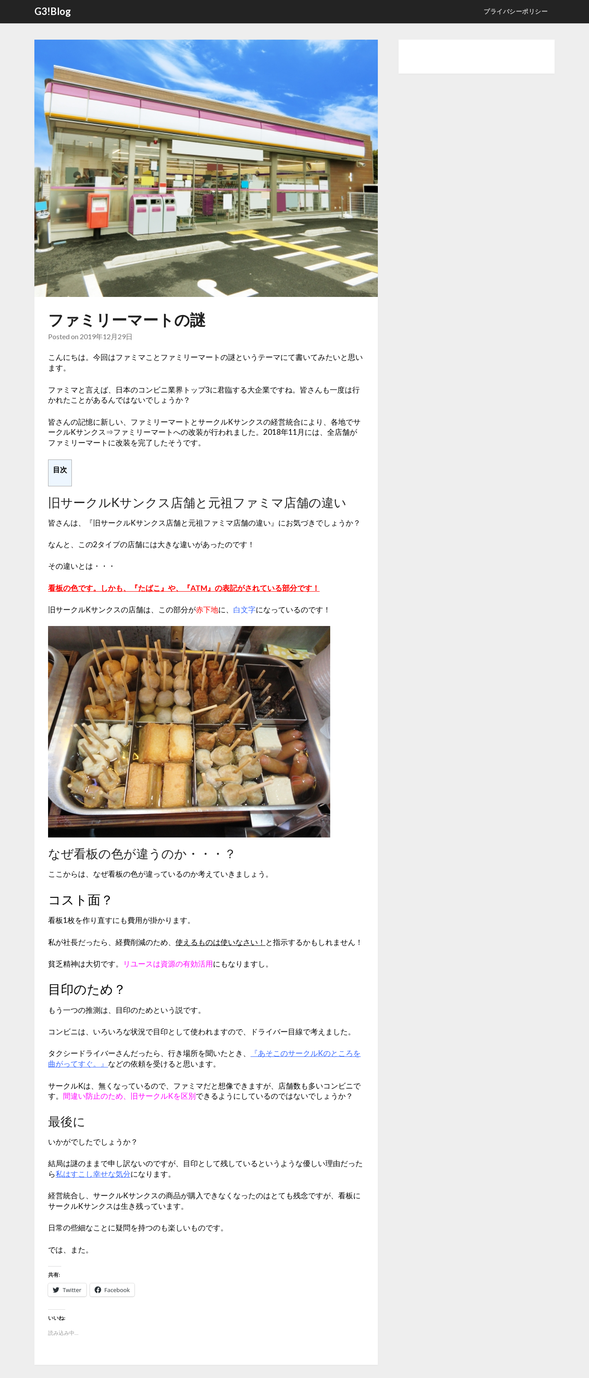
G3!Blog (52, 11)
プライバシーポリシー (516, 11)
